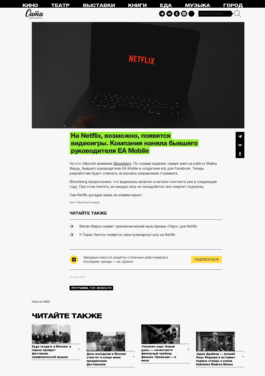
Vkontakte (169, 14)
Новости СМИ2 (41, 301)
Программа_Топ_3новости (91, 288)
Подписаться (207, 259)
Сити (35, 14)
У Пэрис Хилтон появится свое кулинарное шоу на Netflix (127, 235)
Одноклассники (240, 153)
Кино (30, 5)
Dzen (184, 14)
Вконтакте (240, 145)
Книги (137, 5)
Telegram (162, 14)
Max (191, 14)
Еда (166, 5)
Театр (60, 5)
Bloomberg (122, 163)
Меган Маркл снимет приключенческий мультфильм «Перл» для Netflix (138, 226)
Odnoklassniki (177, 14)
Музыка (197, 5)
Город (233, 5)
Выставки (99, 5)
